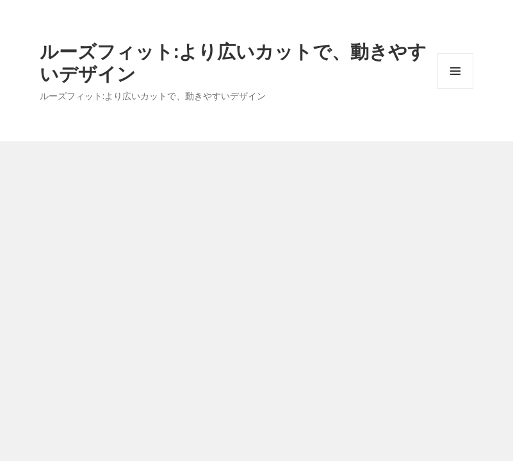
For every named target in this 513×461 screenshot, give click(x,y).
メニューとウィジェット (455, 88)
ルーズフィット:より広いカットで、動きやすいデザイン (233, 62)
